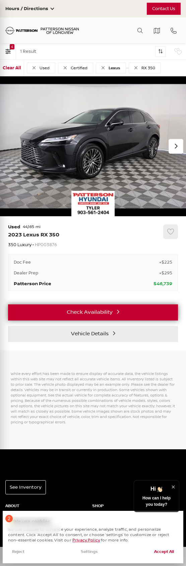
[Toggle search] (140, 31)
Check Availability (90, 312)
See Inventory (26, 487)
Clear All (12, 68)
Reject (18, 551)
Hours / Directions (27, 8)
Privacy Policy (86, 540)
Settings (89, 551)
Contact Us (163, 8)
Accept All (164, 551)
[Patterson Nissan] (42, 31)
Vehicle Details (90, 334)
